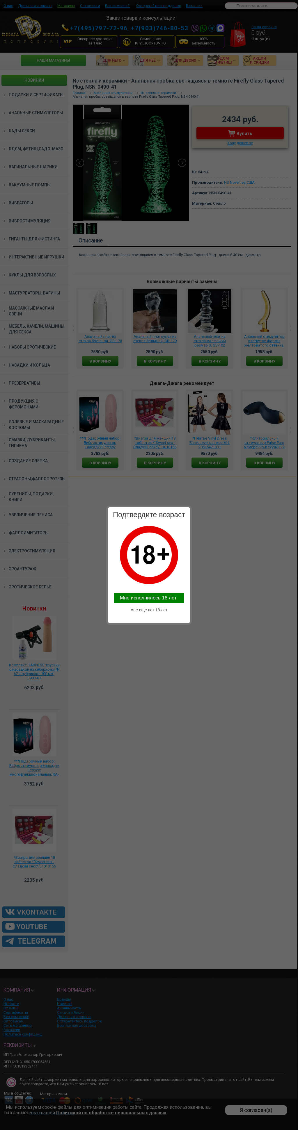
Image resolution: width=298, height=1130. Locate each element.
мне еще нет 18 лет (149, 610)
